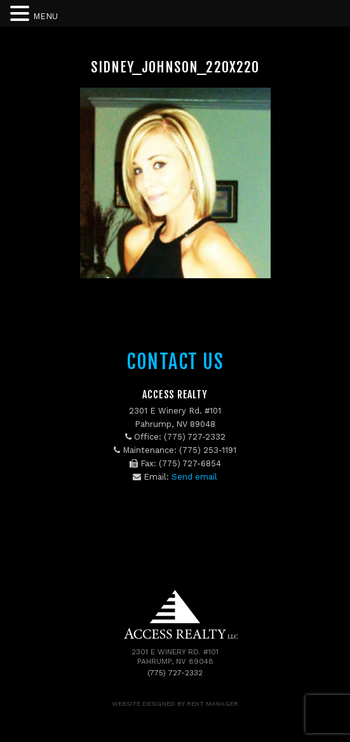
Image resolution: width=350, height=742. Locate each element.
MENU (45, 16)
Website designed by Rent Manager (175, 703)
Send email (194, 477)
